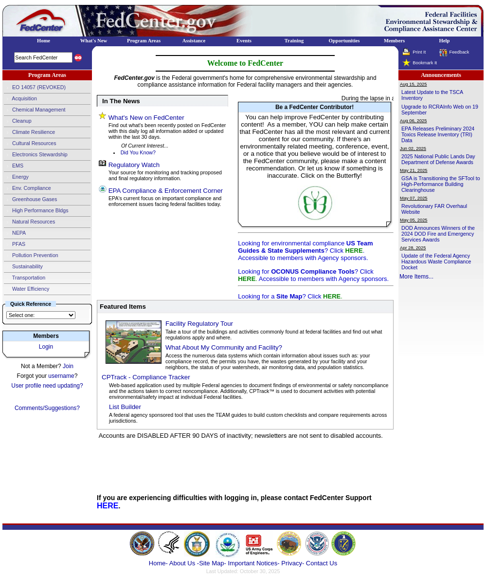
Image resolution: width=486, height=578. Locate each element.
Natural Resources (29, 222)
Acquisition (20, 98)
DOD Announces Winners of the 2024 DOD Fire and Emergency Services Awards (438, 233)
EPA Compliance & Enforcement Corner (165, 190)
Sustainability (23, 266)
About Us (183, 563)
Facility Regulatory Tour (199, 323)
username (61, 376)
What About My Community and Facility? (223, 347)
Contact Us (321, 563)
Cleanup (18, 121)
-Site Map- (211, 563)
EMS (13, 166)
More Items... (416, 276)
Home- (158, 563)
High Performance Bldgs (36, 210)
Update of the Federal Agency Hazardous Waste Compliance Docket (436, 261)
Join (68, 366)
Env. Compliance (27, 188)
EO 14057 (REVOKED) (35, 87)
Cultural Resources (30, 143)
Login (46, 346)
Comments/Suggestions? (47, 408)
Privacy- (292, 563)
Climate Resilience (29, 132)
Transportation (24, 278)
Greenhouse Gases (30, 199)
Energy (16, 177)
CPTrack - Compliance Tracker (146, 377)
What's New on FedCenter (146, 117)
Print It (419, 52)
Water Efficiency (26, 289)
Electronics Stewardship (36, 154)
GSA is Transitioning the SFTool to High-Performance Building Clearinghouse (440, 184)
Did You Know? (138, 152)
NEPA (15, 233)
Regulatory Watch (134, 164)
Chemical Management (35, 110)
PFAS (14, 244)
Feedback (459, 52)
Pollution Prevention (31, 255)
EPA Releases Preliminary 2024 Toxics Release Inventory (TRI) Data (437, 134)
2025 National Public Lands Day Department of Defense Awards (438, 159)
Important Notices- (253, 563)
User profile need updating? (47, 385)
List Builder (125, 406)
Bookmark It (425, 62)
